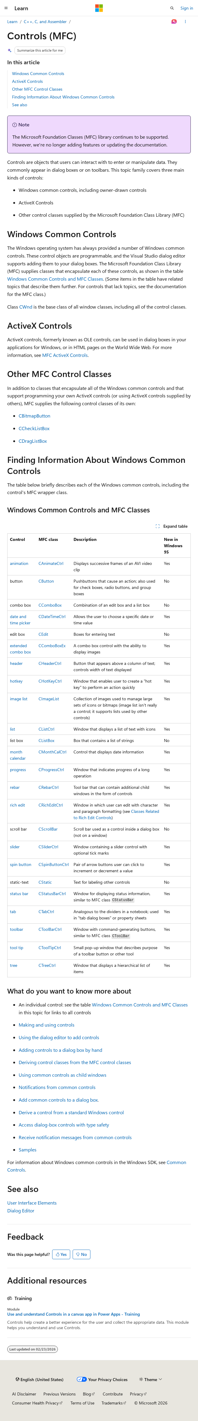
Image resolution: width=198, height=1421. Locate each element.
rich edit (17, 805)
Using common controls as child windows (62, 1075)
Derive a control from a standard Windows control (71, 1112)
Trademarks (112, 1403)
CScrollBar (48, 829)
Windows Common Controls (38, 73)
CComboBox (50, 605)
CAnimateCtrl (51, 563)
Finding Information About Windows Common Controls (63, 97)
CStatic (45, 882)
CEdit (43, 634)
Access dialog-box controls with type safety (64, 1124)
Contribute (113, 1394)
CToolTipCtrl (50, 947)
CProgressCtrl (51, 769)
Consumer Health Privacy (35, 1403)
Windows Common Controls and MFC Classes (55, 279)
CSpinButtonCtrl (54, 864)
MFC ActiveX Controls (65, 355)
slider (15, 846)
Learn (12, 21)
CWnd (25, 306)
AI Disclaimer (24, 1394)
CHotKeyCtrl (50, 681)
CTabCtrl (46, 911)
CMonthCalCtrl (52, 752)
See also (19, 104)
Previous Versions (59, 1394)
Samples (27, 1149)
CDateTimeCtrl (52, 616)
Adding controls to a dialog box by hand (60, 1050)
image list (18, 698)
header (16, 663)
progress (18, 769)
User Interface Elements (32, 1202)
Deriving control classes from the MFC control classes (75, 1062)
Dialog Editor (20, 1210)
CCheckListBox (34, 428)
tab (13, 911)
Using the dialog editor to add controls (59, 1037)
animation (19, 563)
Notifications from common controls (57, 1087)
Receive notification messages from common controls (75, 1137)
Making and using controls (46, 1024)
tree (13, 965)
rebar (15, 787)
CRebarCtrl (48, 787)
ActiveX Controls (27, 81)
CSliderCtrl (48, 846)
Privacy (136, 1394)
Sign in (187, 8)
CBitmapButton (34, 415)
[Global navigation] (6, 8)
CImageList (49, 698)
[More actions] (185, 21)
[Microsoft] (99, 8)
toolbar (16, 929)
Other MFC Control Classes (37, 89)
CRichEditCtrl (51, 805)
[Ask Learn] (174, 21)
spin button (20, 864)
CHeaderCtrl (50, 663)
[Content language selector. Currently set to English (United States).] (39, 1379)
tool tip (16, 947)
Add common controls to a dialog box (58, 1100)
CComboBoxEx (52, 645)
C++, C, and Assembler (45, 21)
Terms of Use (82, 1403)
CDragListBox (33, 441)
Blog (87, 1394)
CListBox (46, 740)
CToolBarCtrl (50, 929)
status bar (19, 893)
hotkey (16, 681)
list (12, 729)
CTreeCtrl (47, 965)
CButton (46, 581)
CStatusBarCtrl (52, 893)
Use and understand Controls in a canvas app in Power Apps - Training (73, 1314)
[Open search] (172, 8)
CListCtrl (46, 729)
